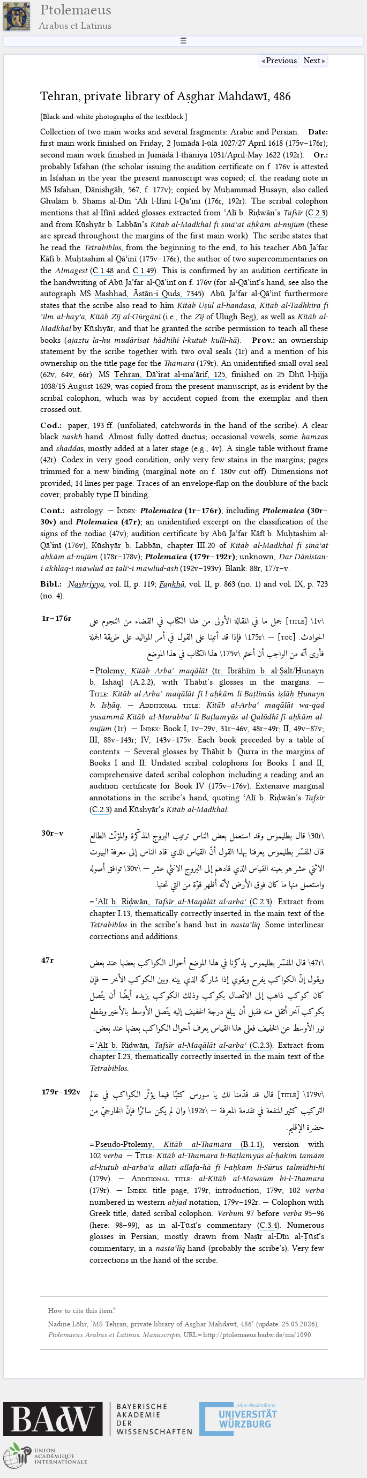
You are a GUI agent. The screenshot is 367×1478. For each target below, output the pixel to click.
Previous (281, 60)
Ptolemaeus (75, 16)
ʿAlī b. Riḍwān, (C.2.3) (184, 901)
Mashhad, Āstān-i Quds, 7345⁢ (148, 293)
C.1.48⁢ (103, 270)
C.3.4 (268, 1225)
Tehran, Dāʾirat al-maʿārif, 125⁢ (169, 374)
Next (312, 60)
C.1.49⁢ (143, 270)
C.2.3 (316, 212)
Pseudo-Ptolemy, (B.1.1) (179, 1144)
